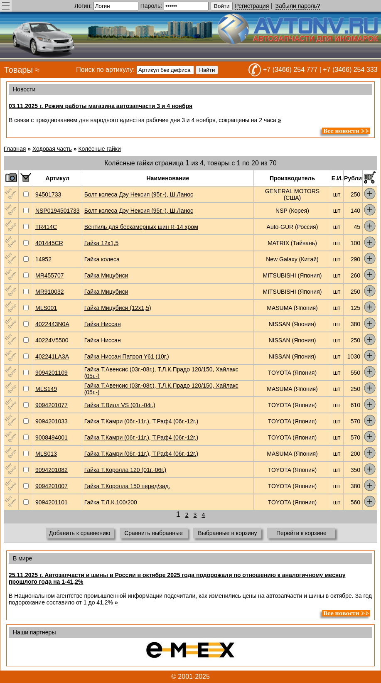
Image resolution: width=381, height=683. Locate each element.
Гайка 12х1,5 (101, 243)
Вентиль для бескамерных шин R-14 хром (141, 227)
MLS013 (46, 453)
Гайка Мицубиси (106, 275)
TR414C (46, 227)
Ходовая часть (52, 148)
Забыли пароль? (297, 5)
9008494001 (51, 437)
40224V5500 (51, 340)
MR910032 (49, 291)
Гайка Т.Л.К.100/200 (110, 502)
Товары (18, 69)
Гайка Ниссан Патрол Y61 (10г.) (126, 356)
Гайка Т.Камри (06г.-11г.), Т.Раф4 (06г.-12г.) (141, 421)
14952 (43, 259)
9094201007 (51, 486)
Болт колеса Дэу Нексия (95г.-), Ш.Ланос (138, 194)
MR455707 (49, 275)
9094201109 (51, 372)
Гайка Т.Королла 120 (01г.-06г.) (125, 470)
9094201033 (51, 421)
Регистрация (252, 5)
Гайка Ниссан (102, 324)
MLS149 (46, 389)
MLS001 (46, 308)
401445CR (49, 243)
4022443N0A (52, 324)
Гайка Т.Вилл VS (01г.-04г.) (119, 405)
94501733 (48, 194)
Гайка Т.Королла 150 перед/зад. (127, 486)
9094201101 (51, 502)
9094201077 (51, 405)
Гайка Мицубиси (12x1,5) (117, 308)
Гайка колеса (102, 259)
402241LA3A (52, 356)
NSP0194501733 (57, 210)
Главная (15, 148)
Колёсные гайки (99, 148)
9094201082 (51, 470)
